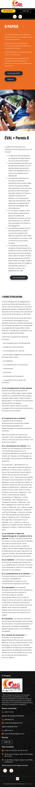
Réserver (10, 79)
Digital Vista (28, 784)
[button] (17, 778)
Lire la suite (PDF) (13, 73)
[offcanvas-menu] (20, 17)
